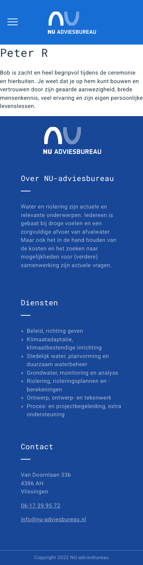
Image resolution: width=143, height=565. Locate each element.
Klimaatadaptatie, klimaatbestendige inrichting (64, 343)
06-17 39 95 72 (40, 505)
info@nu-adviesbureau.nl (53, 519)
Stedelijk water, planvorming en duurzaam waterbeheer (68, 360)
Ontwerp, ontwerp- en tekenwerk (69, 397)
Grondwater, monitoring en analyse (72, 372)
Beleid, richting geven (55, 331)
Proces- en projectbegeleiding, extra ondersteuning (74, 410)
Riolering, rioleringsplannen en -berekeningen (68, 385)
